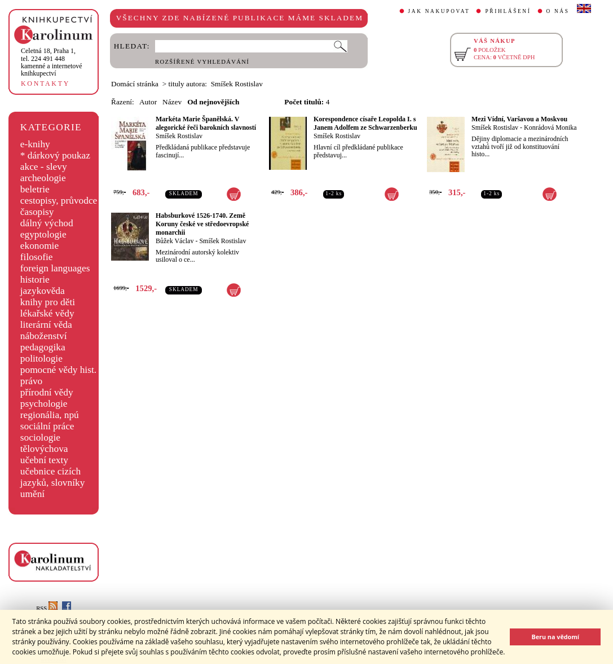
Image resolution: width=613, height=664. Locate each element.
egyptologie (43, 234)
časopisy (37, 211)
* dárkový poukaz (55, 155)
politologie (41, 358)
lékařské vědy (47, 313)
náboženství (43, 336)
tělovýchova (44, 448)
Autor (148, 102)
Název (172, 102)
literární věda (46, 324)
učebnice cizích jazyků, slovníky (52, 477)
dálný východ (46, 223)
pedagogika (42, 347)
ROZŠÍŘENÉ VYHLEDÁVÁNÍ (202, 62)
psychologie (44, 403)
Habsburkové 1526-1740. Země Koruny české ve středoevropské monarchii (202, 224)
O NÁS (558, 11)
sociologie (40, 437)
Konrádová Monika (550, 127)
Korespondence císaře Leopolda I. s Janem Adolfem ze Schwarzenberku (365, 123)
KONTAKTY (45, 83)
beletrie (35, 189)
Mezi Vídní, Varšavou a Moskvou (519, 119)
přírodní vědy (46, 392)
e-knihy (35, 144)
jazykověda (42, 290)
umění (32, 494)
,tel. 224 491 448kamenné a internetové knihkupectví (51, 62)
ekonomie (39, 245)
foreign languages (55, 268)
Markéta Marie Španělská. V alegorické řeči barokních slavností (206, 123)
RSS (47, 608)
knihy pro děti (47, 302)
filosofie (36, 257)
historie (35, 279)
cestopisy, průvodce (59, 200)
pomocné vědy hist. (58, 369)
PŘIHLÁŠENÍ (508, 11)
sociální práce (47, 426)
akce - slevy (43, 166)
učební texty (44, 460)
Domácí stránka (134, 84)
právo (31, 381)
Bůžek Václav (174, 241)
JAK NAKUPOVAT (439, 11)
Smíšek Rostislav (179, 136)
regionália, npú (49, 415)
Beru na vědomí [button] (555, 636)
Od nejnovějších (213, 102)
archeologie (43, 178)
